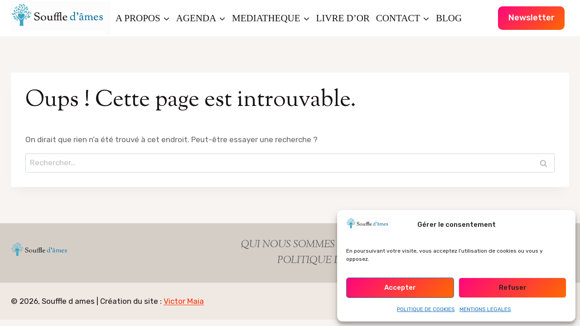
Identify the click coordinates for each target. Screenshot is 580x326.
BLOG (449, 18)
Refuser (513, 287)
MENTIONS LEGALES (485, 309)
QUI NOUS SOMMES (288, 245)
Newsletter (531, 18)
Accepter (400, 287)
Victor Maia (184, 301)
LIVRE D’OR (342, 18)
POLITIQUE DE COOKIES (426, 309)
